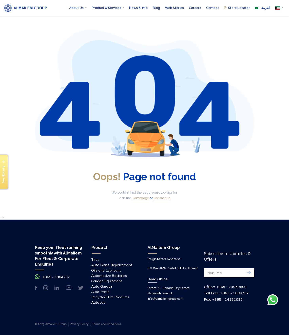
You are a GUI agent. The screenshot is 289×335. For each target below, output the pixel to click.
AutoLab (98, 302)
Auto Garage (102, 286)
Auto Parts (100, 291)
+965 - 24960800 (231, 286)
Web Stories (174, 8)
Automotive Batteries (109, 275)
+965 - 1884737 (56, 277)
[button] (279, 8)
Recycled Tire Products (110, 297)
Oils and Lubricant (106, 270)
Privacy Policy (79, 324)
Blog (156, 8)
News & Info (138, 8)
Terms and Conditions (106, 324)
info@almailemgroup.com (165, 298)
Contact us (161, 198)
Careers (195, 8)
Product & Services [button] (107, 8)
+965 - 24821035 (227, 299)
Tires (95, 259)
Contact (212, 8)
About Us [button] (76, 8)
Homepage (140, 198)
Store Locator (237, 8)
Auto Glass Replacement (111, 265)
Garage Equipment (106, 281)
